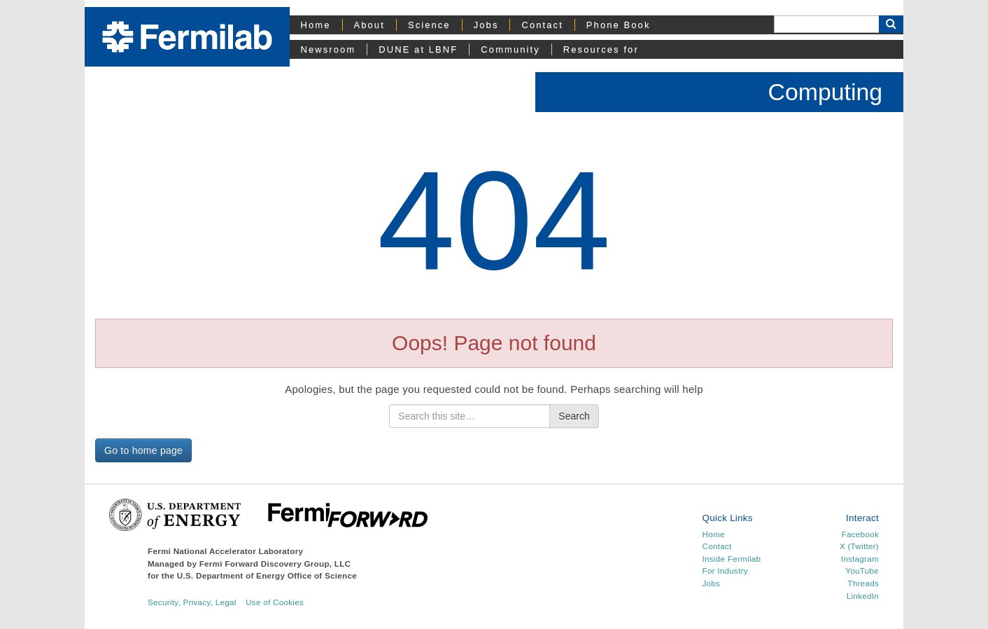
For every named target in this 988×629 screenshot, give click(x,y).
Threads (863, 583)
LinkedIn (863, 595)
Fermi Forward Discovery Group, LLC (275, 563)
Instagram (860, 558)
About (369, 25)
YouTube (862, 570)
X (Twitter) (859, 546)
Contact (542, 25)
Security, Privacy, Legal (192, 602)
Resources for (601, 49)
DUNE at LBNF (418, 49)
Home (316, 25)
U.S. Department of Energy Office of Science (267, 575)
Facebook (860, 534)
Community (510, 49)
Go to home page (143, 450)
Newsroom (328, 49)
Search (573, 416)
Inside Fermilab (732, 558)
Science (429, 25)
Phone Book (618, 25)
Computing (825, 91)
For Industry (725, 570)
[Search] (826, 24)
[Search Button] (891, 24)
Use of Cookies (275, 602)
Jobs (486, 25)
